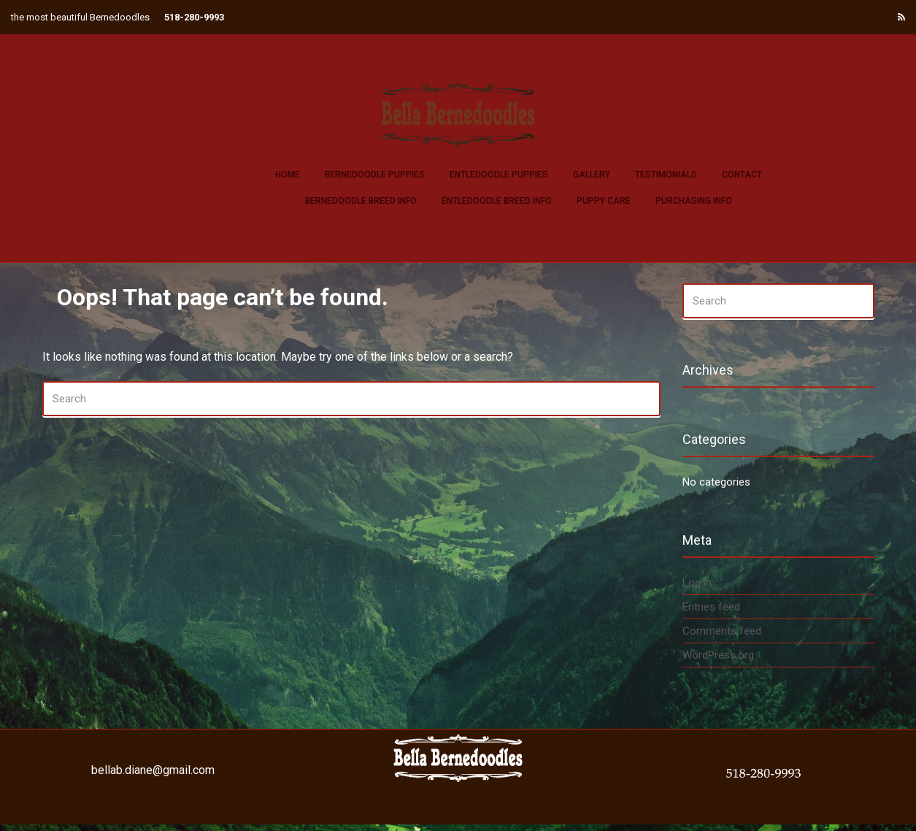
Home (287, 174)
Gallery (591, 174)
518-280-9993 (194, 17)
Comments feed (721, 630)
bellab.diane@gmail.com (153, 770)
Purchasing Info (693, 201)
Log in (697, 582)
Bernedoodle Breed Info (361, 201)
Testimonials (666, 174)
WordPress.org (718, 655)
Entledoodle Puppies (499, 174)
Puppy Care (604, 201)
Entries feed (711, 606)
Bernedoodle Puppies (375, 174)
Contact (742, 174)
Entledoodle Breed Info (497, 201)
